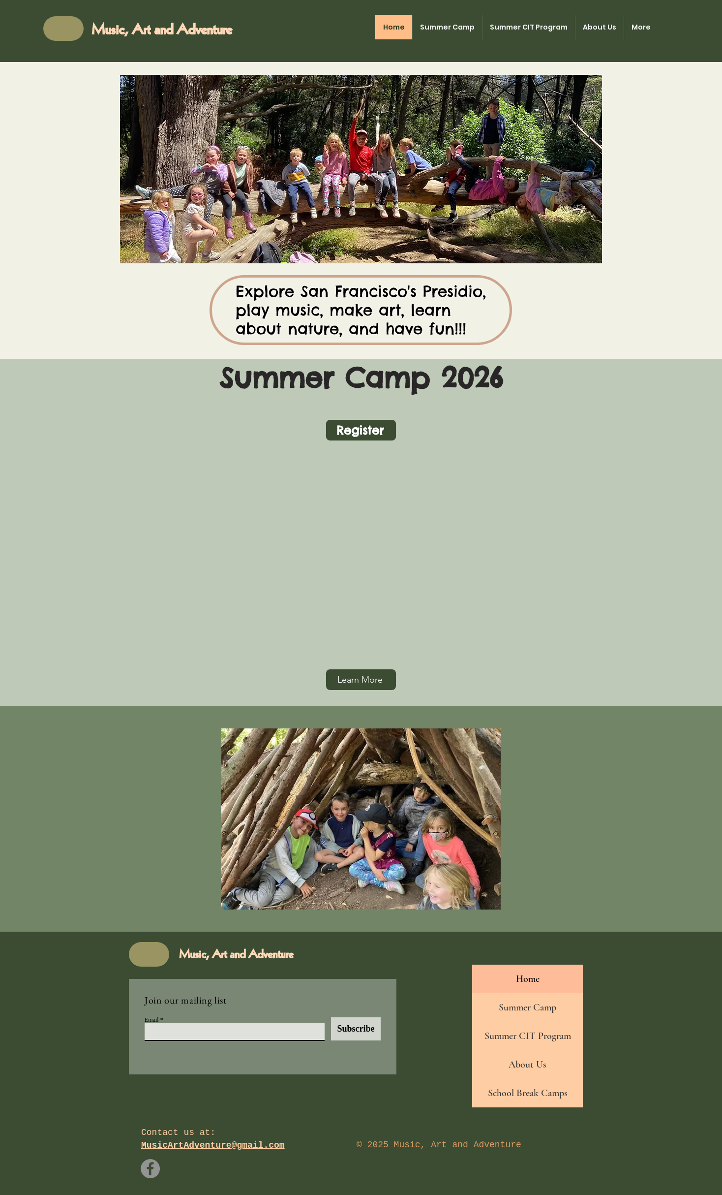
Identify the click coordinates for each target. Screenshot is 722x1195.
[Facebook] (150, 1168)
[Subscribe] (356, 1028)
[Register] (361, 430)
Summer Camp (527, 1007)
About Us (527, 1064)
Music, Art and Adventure (161, 30)
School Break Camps (528, 1093)
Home (528, 979)
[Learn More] (361, 679)
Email (152, 1020)
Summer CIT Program (527, 1036)
